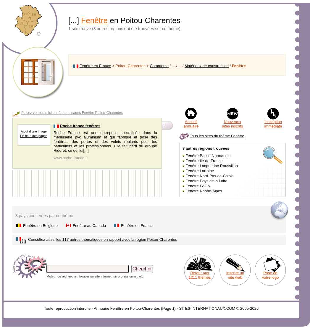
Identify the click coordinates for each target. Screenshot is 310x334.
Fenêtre (94, 20)
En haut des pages (33, 136)
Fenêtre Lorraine (199, 171)
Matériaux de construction (207, 66)
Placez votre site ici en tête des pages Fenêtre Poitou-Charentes (72, 113)
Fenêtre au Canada (89, 225)
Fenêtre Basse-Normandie (207, 156)
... (73, 20)
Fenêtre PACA (197, 186)
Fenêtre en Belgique (40, 225)
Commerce (159, 66)
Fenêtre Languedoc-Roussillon (211, 166)
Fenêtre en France (95, 66)
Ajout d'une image (34, 131)
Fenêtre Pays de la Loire (206, 181)
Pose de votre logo (270, 275)
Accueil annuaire (191, 124)
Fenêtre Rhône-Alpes (203, 191)
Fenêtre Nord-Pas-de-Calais (209, 176)
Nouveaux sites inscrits (232, 124)
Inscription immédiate (273, 124)
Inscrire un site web (235, 275)
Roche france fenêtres (80, 126)
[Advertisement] (177, 91)
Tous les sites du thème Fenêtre (217, 136)
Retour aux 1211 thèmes (199, 275)
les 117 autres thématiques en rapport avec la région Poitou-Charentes (116, 239)
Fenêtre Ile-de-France (204, 161)
